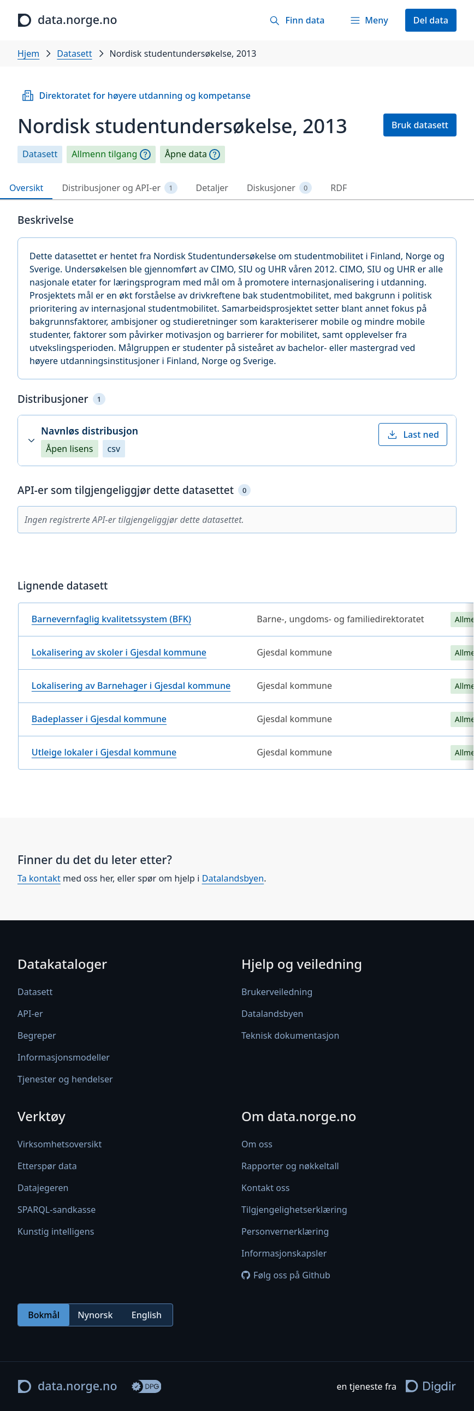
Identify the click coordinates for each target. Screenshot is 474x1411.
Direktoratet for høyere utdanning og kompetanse (136, 95)
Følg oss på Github (285, 1275)
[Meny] (368, 20)
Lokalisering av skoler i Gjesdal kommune (119, 652)
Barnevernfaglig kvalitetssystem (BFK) (111, 619)
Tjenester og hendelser (65, 1079)
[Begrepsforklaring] (145, 154)
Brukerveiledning (276, 992)
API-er (30, 1014)
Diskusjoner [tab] (279, 188)
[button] (237, 440)
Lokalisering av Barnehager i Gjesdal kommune (131, 686)
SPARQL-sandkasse (56, 1210)
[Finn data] (296, 20)
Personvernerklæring (285, 1231)
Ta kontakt (39, 879)
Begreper (36, 1035)
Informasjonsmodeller (63, 1057)
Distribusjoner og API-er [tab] (119, 188)
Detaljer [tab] (212, 188)
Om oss (256, 1144)
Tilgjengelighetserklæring (294, 1210)
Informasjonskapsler (284, 1253)
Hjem (28, 53)
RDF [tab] (338, 188)
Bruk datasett (420, 125)
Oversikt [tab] (26, 188)
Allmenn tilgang (104, 154)
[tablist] (237, 188)
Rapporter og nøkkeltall (290, 1166)
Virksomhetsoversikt (59, 1144)
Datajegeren (43, 1188)
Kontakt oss (265, 1188)
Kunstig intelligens (55, 1231)
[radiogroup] (95, 1314)
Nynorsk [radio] (95, 1315)
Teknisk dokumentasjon (290, 1035)
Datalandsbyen (233, 879)
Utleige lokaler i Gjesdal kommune (104, 752)
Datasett (74, 53)
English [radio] (147, 1315)
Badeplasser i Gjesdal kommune (99, 719)
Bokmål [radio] (44, 1315)
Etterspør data (47, 1166)
